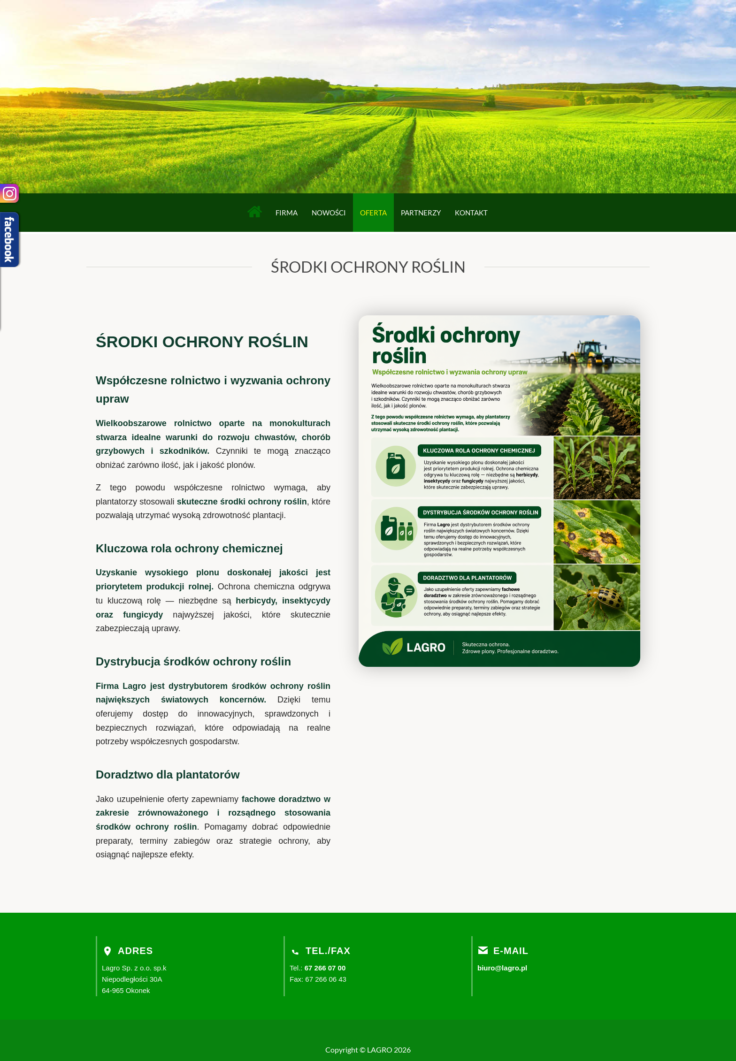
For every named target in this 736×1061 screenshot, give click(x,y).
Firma (287, 212)
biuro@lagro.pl (502, 968)
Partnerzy (421, 212)
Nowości (329, 212)
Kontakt (471, 212)
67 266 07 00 (325, 968)
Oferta (373, 212)
